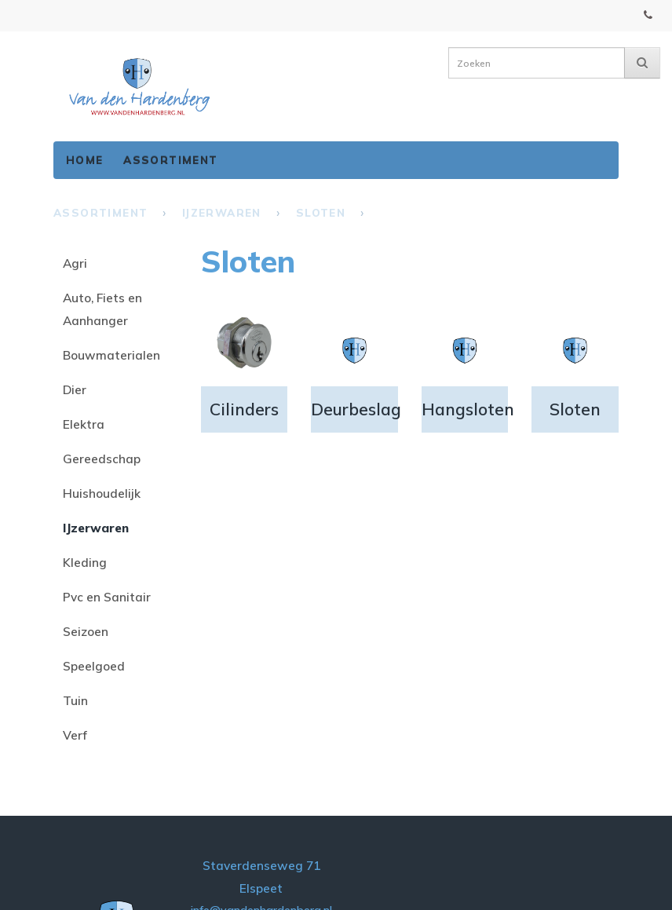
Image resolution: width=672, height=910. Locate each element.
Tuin (75, 700)
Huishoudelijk (102, 493)
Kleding (85, 562)
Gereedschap (102, 458)
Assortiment (170, 159)
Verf (75, 735)
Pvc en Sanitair (107, 597)
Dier (74, 389)
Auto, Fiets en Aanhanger (102, 309)
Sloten (320, 212)
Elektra (83, 424)
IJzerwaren (221, 212)
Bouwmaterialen (111, 355)
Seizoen (85, 631)
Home (85, 159)
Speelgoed (94, 666)
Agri (75, 263)
